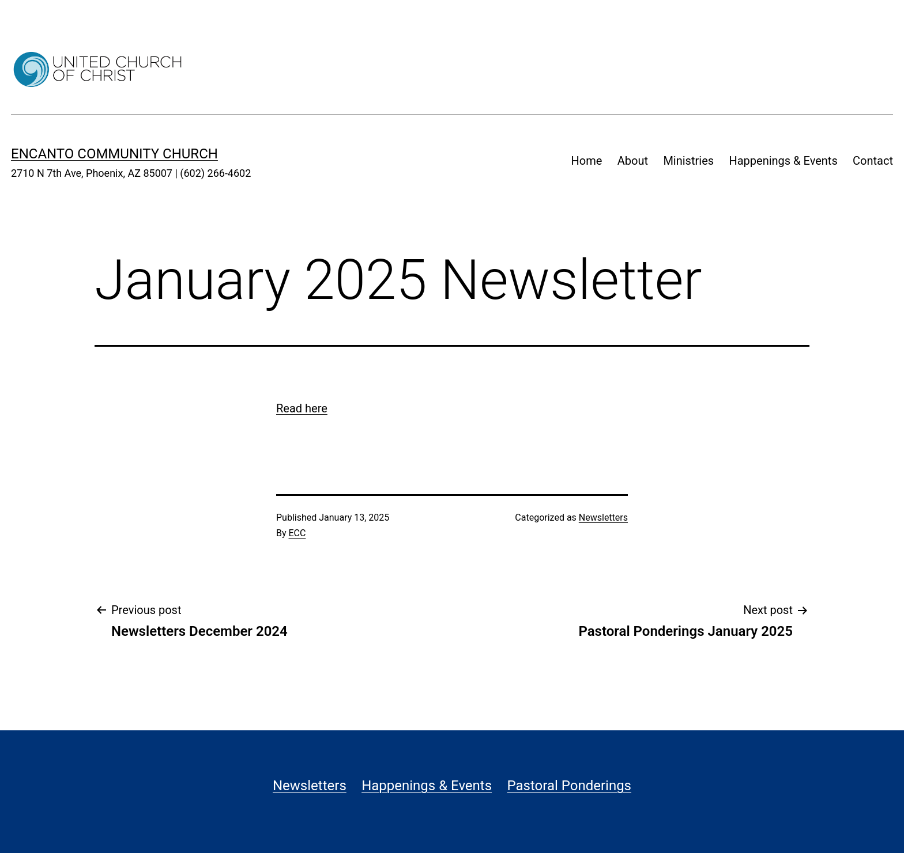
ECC (297, 533)
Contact (873, 161)
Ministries (688, 161)
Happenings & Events (783, 161)
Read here (301, 408)
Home (586, 161)
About (632, 161)
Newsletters (603, 517)
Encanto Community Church (114, 154)
